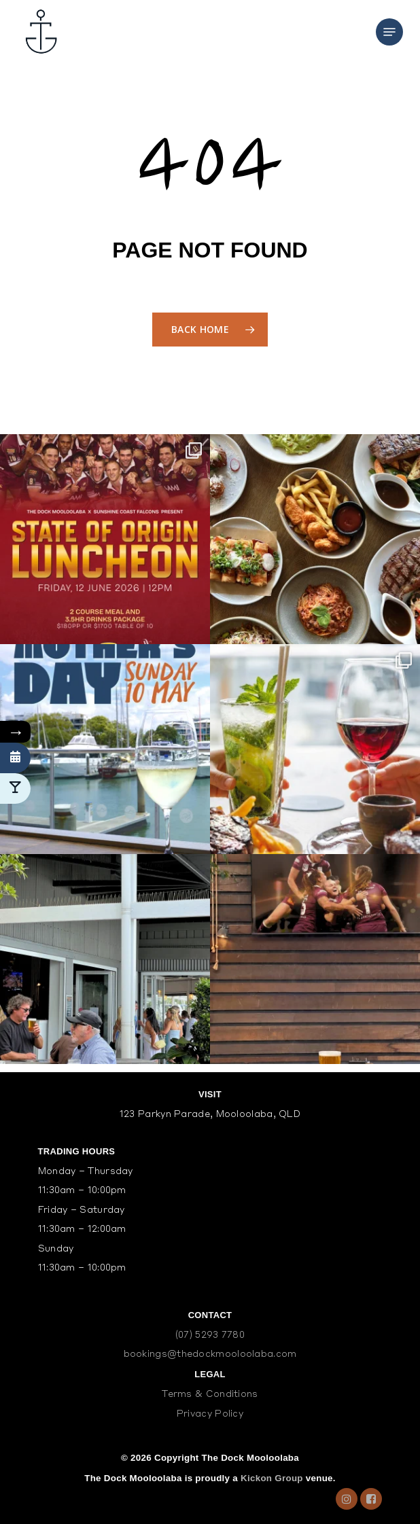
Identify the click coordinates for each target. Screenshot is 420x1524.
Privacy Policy (210, 1414)
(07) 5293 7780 (210, 1335)
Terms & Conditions (210, 1394)
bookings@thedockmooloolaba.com (210, 1354)
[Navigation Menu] (389, 32)
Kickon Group (272, 1478)
